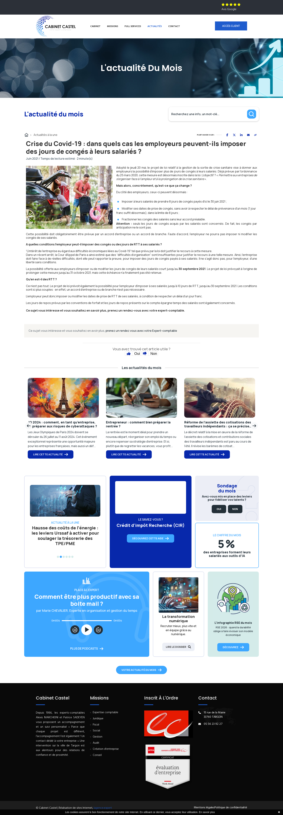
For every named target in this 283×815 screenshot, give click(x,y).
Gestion (97, 737)
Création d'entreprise (106, 749)
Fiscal (96, 725)
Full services (133, 26)
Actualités (154, 26)
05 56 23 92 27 (213, 724)
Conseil (97, 755)
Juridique (98, 719)
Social (96, 731)
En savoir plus (207, 812)
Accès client (231, 26)
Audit (96, 743)
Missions (112, 26)
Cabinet (95, 26)
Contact (174, 26)
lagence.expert (103, 808)
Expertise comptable (105, 712)
